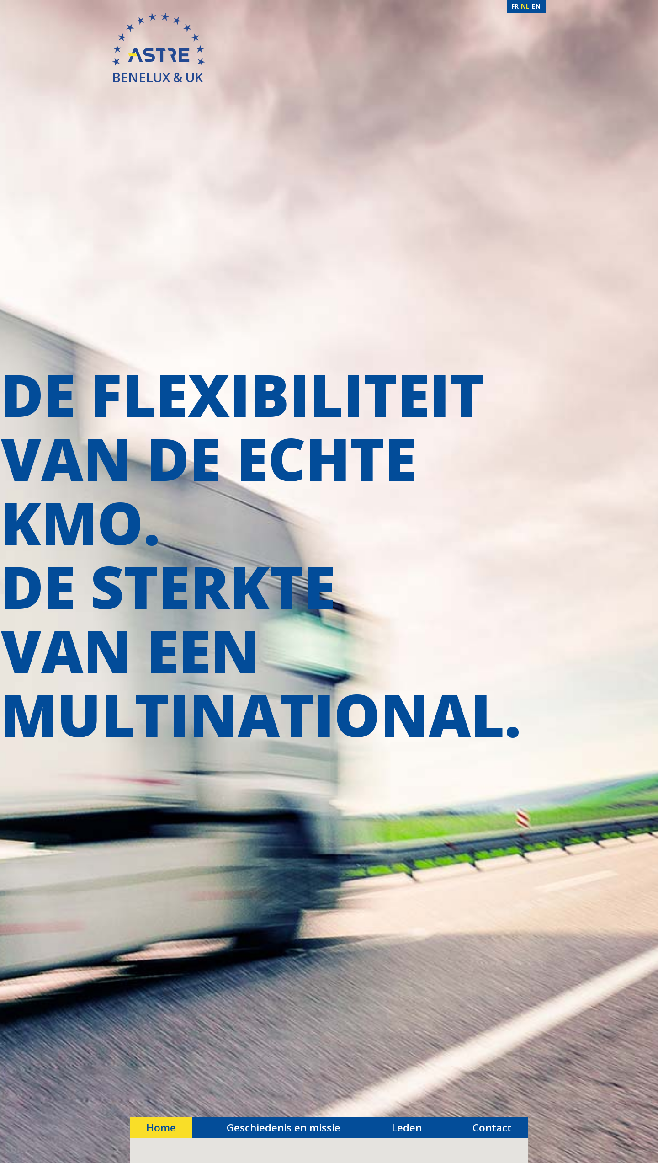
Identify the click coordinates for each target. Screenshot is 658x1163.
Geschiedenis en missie (283, 1127)
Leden (407, 1127)
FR (515, 6)
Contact (492, 1127)
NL (525, 6)
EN (536, 6)
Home (161, 1127)
